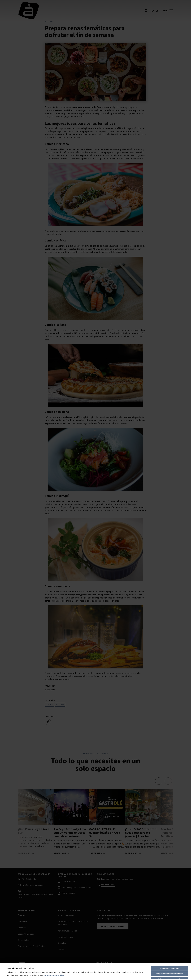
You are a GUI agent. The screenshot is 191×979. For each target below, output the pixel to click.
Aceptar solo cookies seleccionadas (169, 958)
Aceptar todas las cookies (169, 953)
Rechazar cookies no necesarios (169, 963)
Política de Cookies (54, 960)
